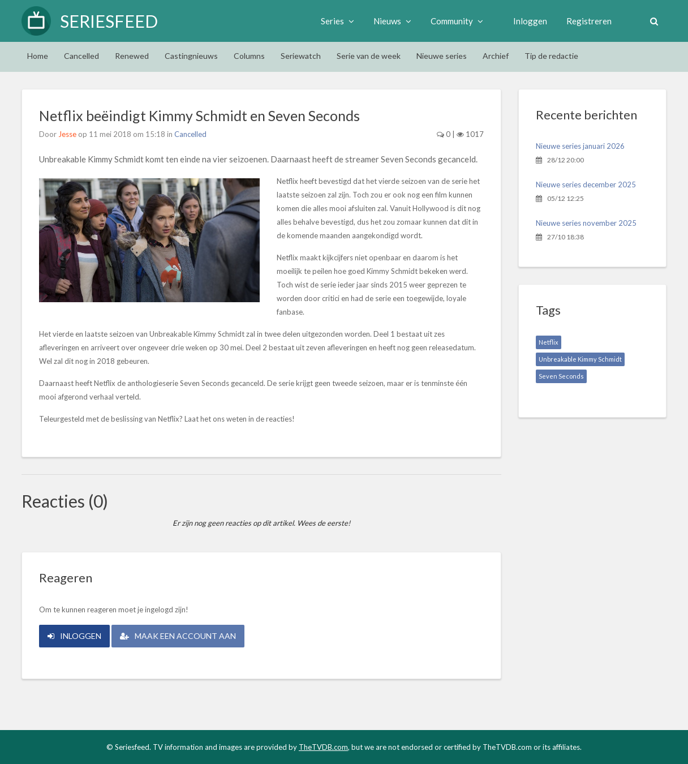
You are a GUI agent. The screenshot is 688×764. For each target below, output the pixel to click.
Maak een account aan (178, 636)
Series (337, 21)
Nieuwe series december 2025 (586, 184)
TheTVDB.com (323, 747)
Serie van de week (369, 56)
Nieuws (392, 21)
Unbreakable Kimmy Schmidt (580, 359)
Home (37, 56)
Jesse (67, 134)
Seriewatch (301, 56)
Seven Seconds (561, 376)
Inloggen (530, 21)
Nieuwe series (441, 56)
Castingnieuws (191, 56)
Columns (249, 56)
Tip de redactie (551, 56)
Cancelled (81, 56)
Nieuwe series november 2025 (586, 223)
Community (457, 21)
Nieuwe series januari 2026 (580, 146)
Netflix (548, 342)
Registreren (589, 21)
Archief (496, 56)
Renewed (132, 56)
